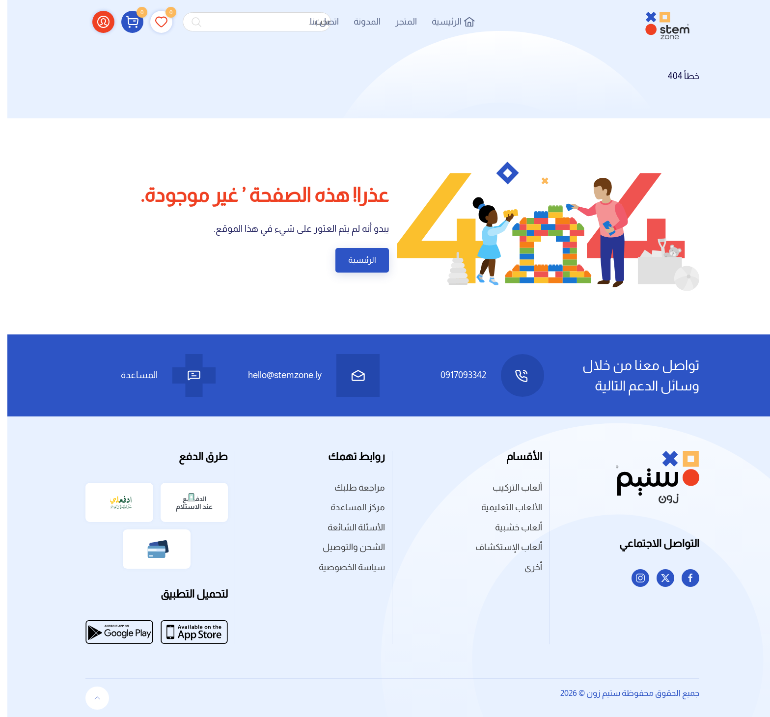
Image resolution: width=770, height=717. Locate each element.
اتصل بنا (316, 22)
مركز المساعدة (350, 507)
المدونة (359, 22)
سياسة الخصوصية (344, 567)
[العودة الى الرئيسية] (660, 22)
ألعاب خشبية (511, 527)
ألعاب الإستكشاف (501, 547)
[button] (124, 21)
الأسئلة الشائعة (349, 527)
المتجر (399, 22)
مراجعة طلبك (352, 488)
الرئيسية (445, 22)
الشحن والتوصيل (346, 547)
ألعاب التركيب (510, 488)
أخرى (526, 567)
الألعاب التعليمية (504, 507)
